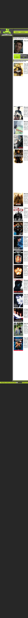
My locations (24, 56)
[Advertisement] (14, 14)
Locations (23, 32)
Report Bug (3, 382)
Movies (17, 32)
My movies (16, 56)
